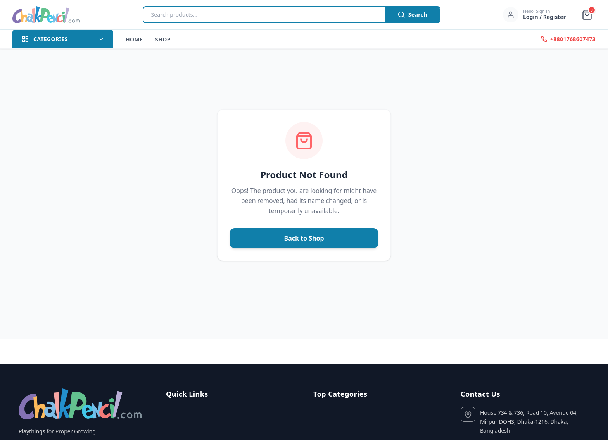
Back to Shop (304, 238)
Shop (163, 39)
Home (134, 39)
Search (412, 15)
